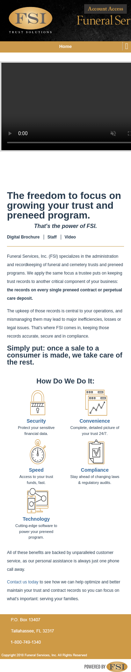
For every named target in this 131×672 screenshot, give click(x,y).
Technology (36, 519)
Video (70, 237)
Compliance (95, 470)
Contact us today (22, 582)
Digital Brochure (23, 237)
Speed (36, 470)
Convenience (95, 421)
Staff (52, 237)
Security (36, 421)
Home (65, 46)
